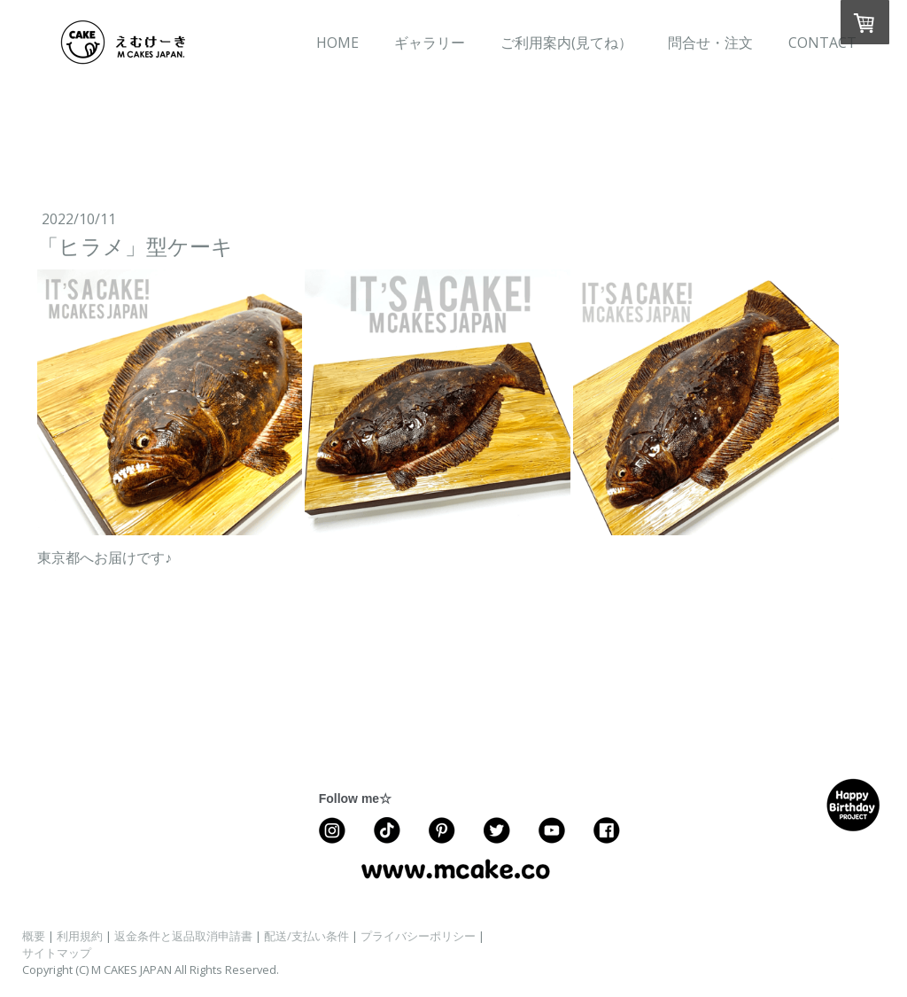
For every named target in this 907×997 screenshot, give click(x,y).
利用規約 (80, 936)
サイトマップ (56, 953)
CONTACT (822, 42)
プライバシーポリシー (418, 936)
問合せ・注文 (710, 42)
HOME (337, 42)
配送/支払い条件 (306, 936)
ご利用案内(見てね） (566, 42)
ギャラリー (429, 42)
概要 (33, 936)
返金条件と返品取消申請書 (183, 936)
